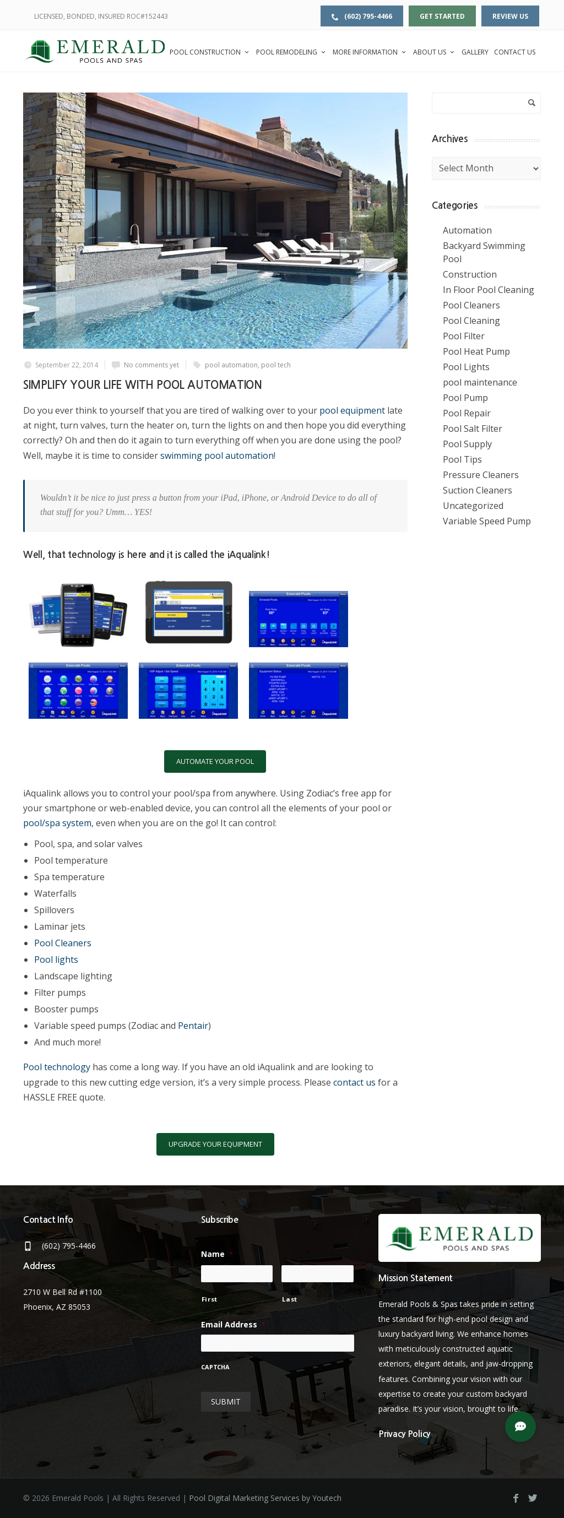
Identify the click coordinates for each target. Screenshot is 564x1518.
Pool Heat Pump (476, 351)
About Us (434, 52)
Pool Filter (464, 336)
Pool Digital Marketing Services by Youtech (265, 1498)
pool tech (276, 365)
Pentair (193, 1026)
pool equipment (352, 410)
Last (289, 1299)
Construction (470, 274)
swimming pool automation (217, 455)
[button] (520, 1426)
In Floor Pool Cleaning (488, 290)
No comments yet (151, 365)
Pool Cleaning (471, 321)
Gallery (475, 52)
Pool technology (56, 1067)
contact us (354, 1082)
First (210, 1299)
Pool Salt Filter (472, 428)
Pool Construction (210, 52)
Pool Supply (467, 444)
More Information (370, 52)
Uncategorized (473, 506)
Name (217, 1254)
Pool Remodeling (291, 52)
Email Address (233, 1325)
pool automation (231, 365)
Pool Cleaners (62, 943)
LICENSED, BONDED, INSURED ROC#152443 (101, 16)
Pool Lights (466, 367)
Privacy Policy (404, 1434)
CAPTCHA (215, 1367)
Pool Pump (465, 398)
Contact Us (514, 52)
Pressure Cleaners (481, 475)
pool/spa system (57, 823)
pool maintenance (480, 382)
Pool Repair (467, 413)
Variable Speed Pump (487, 521)
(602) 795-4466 (362, 16)
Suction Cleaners (477, 490)
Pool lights (56, 959)
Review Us (510, 16)
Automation (467, 230)
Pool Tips (462, 459)
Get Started (442, 16)
